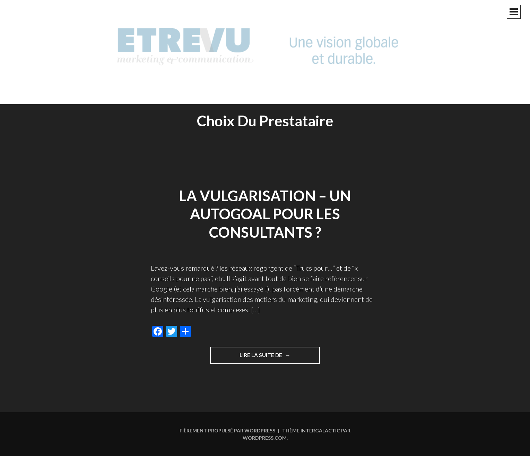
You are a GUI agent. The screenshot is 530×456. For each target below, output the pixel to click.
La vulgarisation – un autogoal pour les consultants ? (265, 214)
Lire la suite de (280, 357)
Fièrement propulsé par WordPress (227, 430)
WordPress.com (265, 438)
